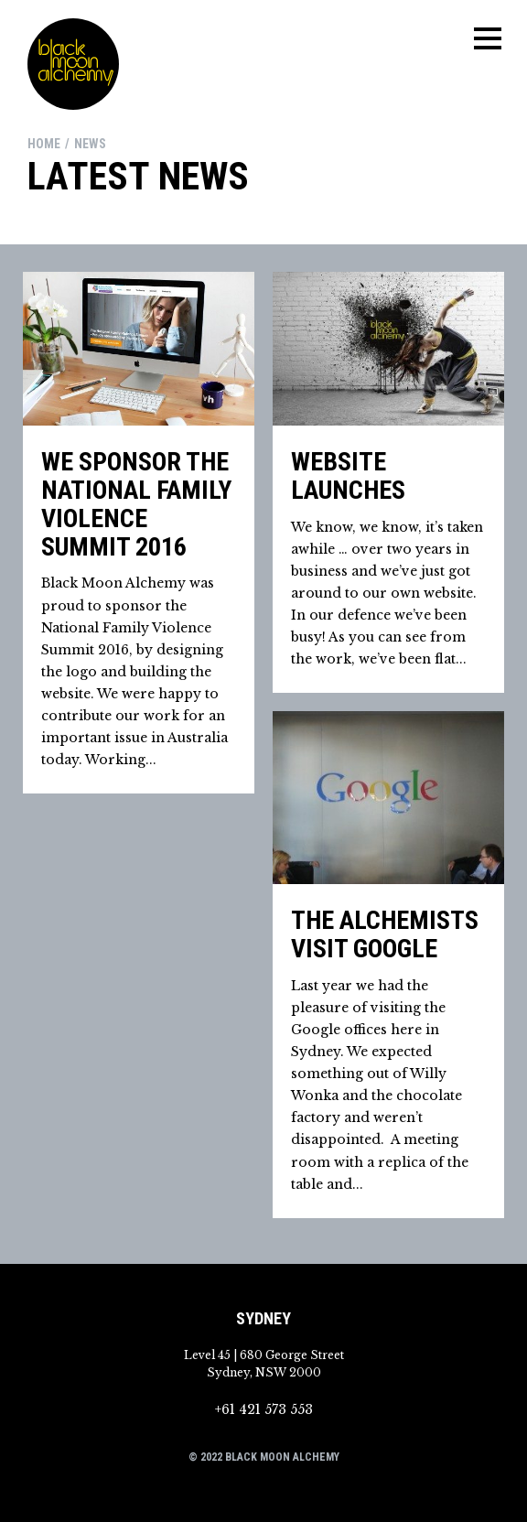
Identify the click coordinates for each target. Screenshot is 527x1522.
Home (43, 143)
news (90, 143)
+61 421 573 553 (264, 1409)
